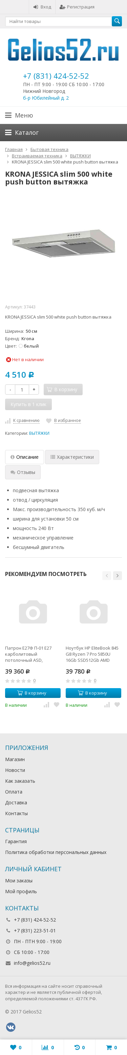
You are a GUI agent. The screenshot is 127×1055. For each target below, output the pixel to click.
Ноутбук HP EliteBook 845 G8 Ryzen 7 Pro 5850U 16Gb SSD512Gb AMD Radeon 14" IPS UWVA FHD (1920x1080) (93, 654)
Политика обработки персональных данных (55, 852)
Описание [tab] (24, 457)
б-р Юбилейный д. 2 (46, 98)
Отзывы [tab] (22, 472)
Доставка (16, 802)
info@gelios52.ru (32, 963)
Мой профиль (21, 891)
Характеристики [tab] (72, 457)
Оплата (13, 791)
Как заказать (20, 781)
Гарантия (16, 841)
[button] (106, 575)
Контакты (16, 813)
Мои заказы (19, 880)
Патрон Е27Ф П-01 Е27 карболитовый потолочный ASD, (28, 654)
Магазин (15, 759)
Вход (42, 7)
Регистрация (77, 7)
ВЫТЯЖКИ (39, 433)
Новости (15, 770)
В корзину (31, 693)
